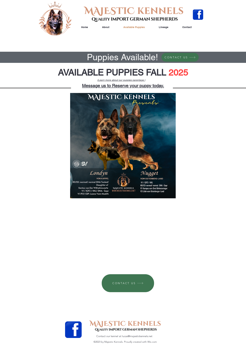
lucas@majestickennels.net (137, 336)
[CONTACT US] (180, 57)
